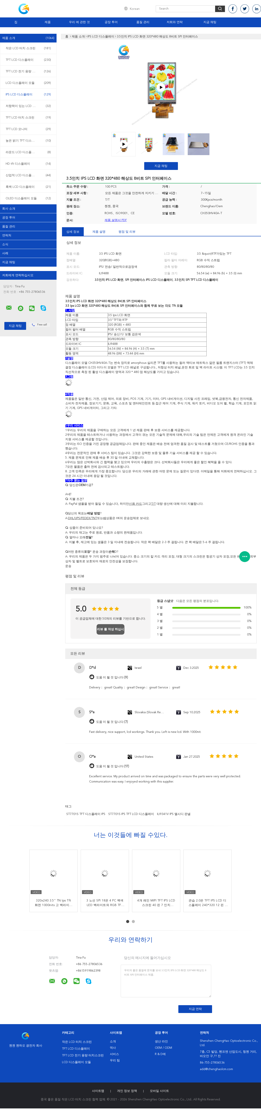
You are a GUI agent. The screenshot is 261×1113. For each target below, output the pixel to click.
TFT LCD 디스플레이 (28, 60)
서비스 (114, 1054)
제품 (48, 22)
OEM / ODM (163, 1047)
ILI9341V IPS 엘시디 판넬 (174, 814)
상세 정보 (72, 231)
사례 (5, 253)
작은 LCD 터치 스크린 (28, 48)
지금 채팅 (209, 22)
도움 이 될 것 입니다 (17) (112, 766)
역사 (113, 1047)
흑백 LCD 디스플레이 (28, 187)
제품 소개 (28, 38)
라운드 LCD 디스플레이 (28, 152)
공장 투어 (111, 22)
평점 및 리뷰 (127, 231)
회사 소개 (8, 208)
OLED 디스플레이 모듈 (28, 198)
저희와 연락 (175, 22)
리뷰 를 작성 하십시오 (110, 631)
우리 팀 (115, 1060)
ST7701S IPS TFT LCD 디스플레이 (131, 814)
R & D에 (160, 1054)
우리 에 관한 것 (79, 22)
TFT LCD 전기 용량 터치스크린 (28, 71)
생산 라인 (161, 1041)
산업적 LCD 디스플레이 (28, 175)
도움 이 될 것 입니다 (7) (112, 722)
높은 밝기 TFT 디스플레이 (28, 141)
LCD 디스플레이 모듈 (28, 83)
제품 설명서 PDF (116, 220)
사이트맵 (98, 1091)
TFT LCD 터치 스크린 (28, 117)
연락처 (6, 235)
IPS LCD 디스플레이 (28, 94)
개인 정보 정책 (127, 1091)
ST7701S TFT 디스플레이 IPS (85, 814)
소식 (5, 244)
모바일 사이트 (159, 1091)
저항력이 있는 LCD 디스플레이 (28, 106)
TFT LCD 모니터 (28, 129)
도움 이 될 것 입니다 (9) (112, 677)
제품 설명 (98, 231)
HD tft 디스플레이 (28, 164)
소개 (113, 1041)
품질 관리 (142, 22)
